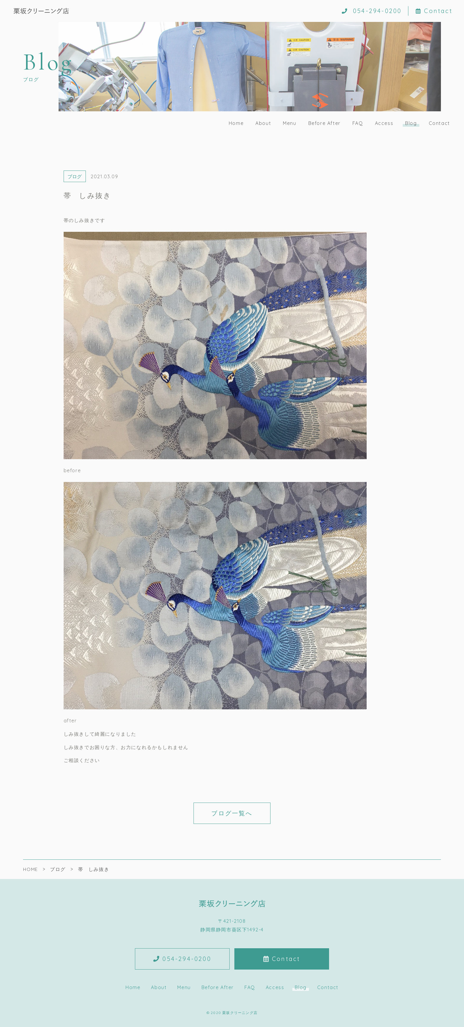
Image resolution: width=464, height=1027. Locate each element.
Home (236, 123)
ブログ (74, 176)
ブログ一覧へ (231, 813)
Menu (289, 123)
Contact (434, 11)
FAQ (357, 123)
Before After (324, 123)
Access (384, 123)
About (263, 123)
